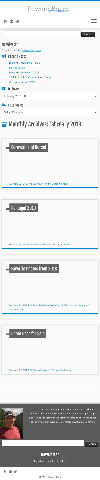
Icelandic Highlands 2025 (24, 72)
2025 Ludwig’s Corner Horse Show (30, 77)
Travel (46, 183)
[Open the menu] (94, 21)
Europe (36, 244)
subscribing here (31, 50)
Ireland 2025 (17, 67)
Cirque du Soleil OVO (22, 82)
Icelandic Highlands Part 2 (24, 63)
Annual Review (40, 305)
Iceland (66, 305)
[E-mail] (13, 21)
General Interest (41, 370)
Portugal (57, 244)
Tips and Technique (61, 370)
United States (16, 309)
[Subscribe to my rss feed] (7, 21)
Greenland (54, 305)
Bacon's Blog (54, 477)
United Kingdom (59, 183)
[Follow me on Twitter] (19, 21)
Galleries (37, 183)
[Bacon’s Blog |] (50, 8)
